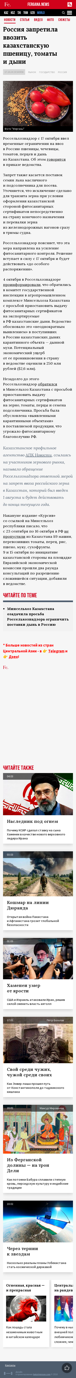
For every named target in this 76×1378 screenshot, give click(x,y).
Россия (62, 72)
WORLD (41, 13)
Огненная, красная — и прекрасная (25, 1287)
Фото (50, 20)
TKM (25, 13)
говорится (56, 159)
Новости (10, 20)
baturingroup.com (41, 1374)
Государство (47, 72)
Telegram (56, 651)
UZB (32, 13)
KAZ (6, 13)
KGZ (13, 13)
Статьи (25, 20)
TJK (19, 13)
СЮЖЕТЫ (64, 20)
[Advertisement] (38, 723)
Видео (38, 20)
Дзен (13, 656)
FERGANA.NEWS (38, 4)
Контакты (10, 1365)
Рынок (32, 72)
